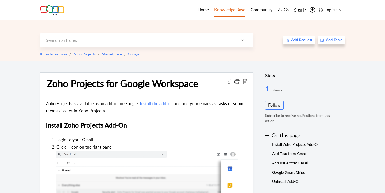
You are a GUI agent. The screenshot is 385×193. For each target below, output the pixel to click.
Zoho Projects (84, 54)
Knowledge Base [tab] (229, 10)
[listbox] (242, 40)
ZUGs (283, 10)
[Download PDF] (229, 81)
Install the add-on (156, 103)
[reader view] (245, 81)
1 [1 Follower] (268, 88)
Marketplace (112, 54)
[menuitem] (300, 10)
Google (133, 54)
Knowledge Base (53, 54)
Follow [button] (274, 105)
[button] (237, 81)
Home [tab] (203, 10)
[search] (136, 40)
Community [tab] (261, 10)
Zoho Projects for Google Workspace (122, 83)
